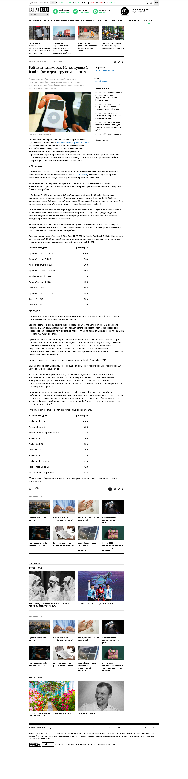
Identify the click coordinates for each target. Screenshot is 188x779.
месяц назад (81, 174)
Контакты (113, 728)
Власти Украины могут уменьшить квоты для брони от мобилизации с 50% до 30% (108, 126)
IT (149, 20)
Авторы (148, 728)
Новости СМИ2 (35, 563)
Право (114, 20)
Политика (88, 20)
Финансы (75, 20)
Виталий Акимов (101, 81)
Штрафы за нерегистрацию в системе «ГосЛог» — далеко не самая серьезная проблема (62, 48)
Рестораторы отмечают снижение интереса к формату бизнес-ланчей (113, 45)
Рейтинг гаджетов (105, 70)
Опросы (156, 728)
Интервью (34, 20)
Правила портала (136, 728)
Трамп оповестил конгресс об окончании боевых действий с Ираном (108, 106)
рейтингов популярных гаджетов (73, 142)
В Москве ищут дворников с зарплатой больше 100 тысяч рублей (88, 47)
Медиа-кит (123, 728)
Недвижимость (136, 20)
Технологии (59, 62)
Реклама (97, 728)
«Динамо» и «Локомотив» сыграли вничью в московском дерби (108, 115)
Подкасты (47, 20)
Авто (122, 20)
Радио (104, 728)
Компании (61, 20)
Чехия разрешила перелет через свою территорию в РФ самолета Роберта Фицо (108, 96)
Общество (102, 20)
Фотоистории (35, 568)
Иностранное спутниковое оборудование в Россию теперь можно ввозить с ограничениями (39, 48)
